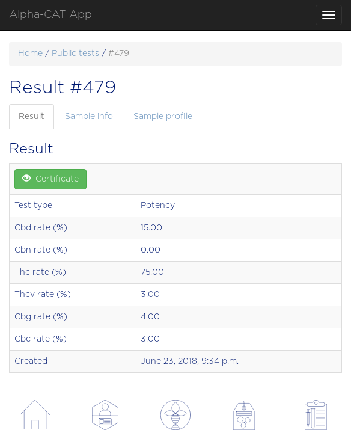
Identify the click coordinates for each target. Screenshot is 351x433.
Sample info (89, 116)
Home (30, 53)
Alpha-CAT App (50, 15)
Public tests (75, 53)
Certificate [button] (50, 178)
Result (31, 116)
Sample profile (162, 116)
